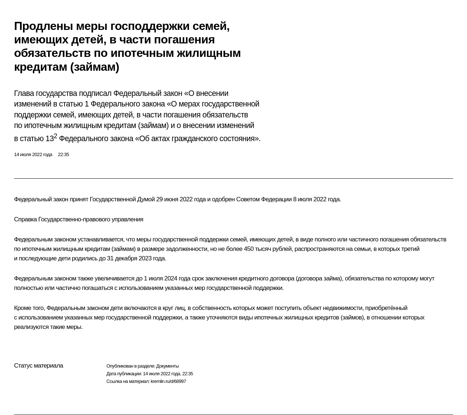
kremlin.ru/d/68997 (168, 381)
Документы (167, 366)
